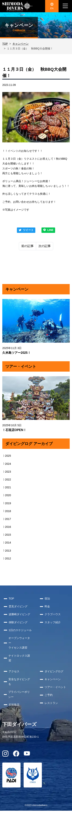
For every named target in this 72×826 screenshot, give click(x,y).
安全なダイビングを (19, 682)
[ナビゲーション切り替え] (65, 6)
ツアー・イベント (55, 687)
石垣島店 (14, 704)
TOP (5, 43)
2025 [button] (6, 455)
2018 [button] (6, 511)
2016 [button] (6, 526)
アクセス (14, 671)
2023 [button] (6, 471)
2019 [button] (6, 503)
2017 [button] (6, 519)
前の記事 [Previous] (27, 246)
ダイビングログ (54, 671)
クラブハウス (53, 614)
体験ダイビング (18, 622)
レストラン (51, 702)
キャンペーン (20, 43)
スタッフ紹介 (53, 622)
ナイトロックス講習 (19, 658)
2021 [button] (6, 487)
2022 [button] (6, 479)
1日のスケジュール (20, 630)
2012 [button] (6, 558)
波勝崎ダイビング (19, 614)
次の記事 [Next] (44, 246)
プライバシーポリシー (19, 694)
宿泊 (47, 598)
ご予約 (49, 694)
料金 (47, 606)
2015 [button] (6, 534)
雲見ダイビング (18, 606)
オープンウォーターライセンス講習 (19, 642)
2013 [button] (6, 550)
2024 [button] (6, 463)
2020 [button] (6, 495)
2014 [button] (6, 542)
